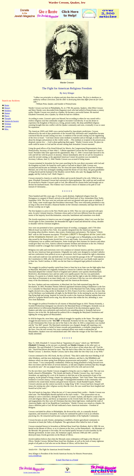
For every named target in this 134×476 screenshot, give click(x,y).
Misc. (6, 129)
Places (6, 116)
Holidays (7, 111)
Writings (7, 124)
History (7, 108)
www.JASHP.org (34, 456)
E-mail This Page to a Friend (67, 460)
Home (6, 105)
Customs (7, 126)
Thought (7, 118)
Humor (7, 113)
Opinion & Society (11, 121)
